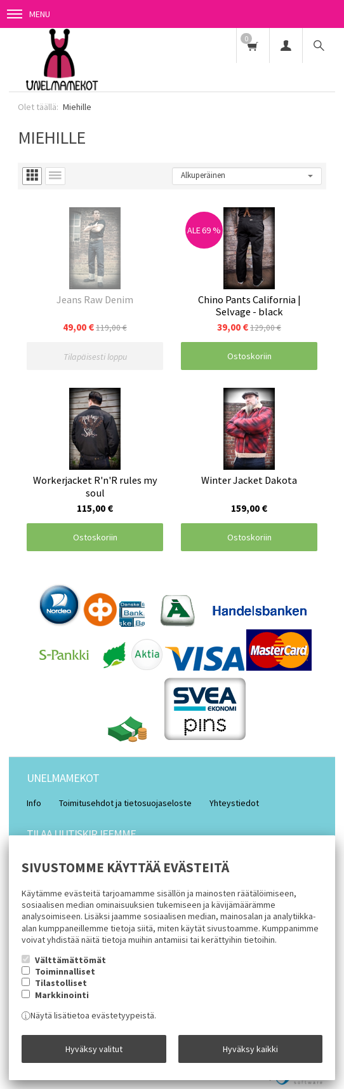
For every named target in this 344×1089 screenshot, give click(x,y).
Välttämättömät (70, 960)
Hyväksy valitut (93, 1049)
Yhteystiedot (234, 803)
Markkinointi (62, 995)
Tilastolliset (61, 983)
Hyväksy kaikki (250, 1049)
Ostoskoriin (249, 356)
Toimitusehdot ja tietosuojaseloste (125, 803)
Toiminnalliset (65, 971)
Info (34, 803)
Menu (28, 14)
